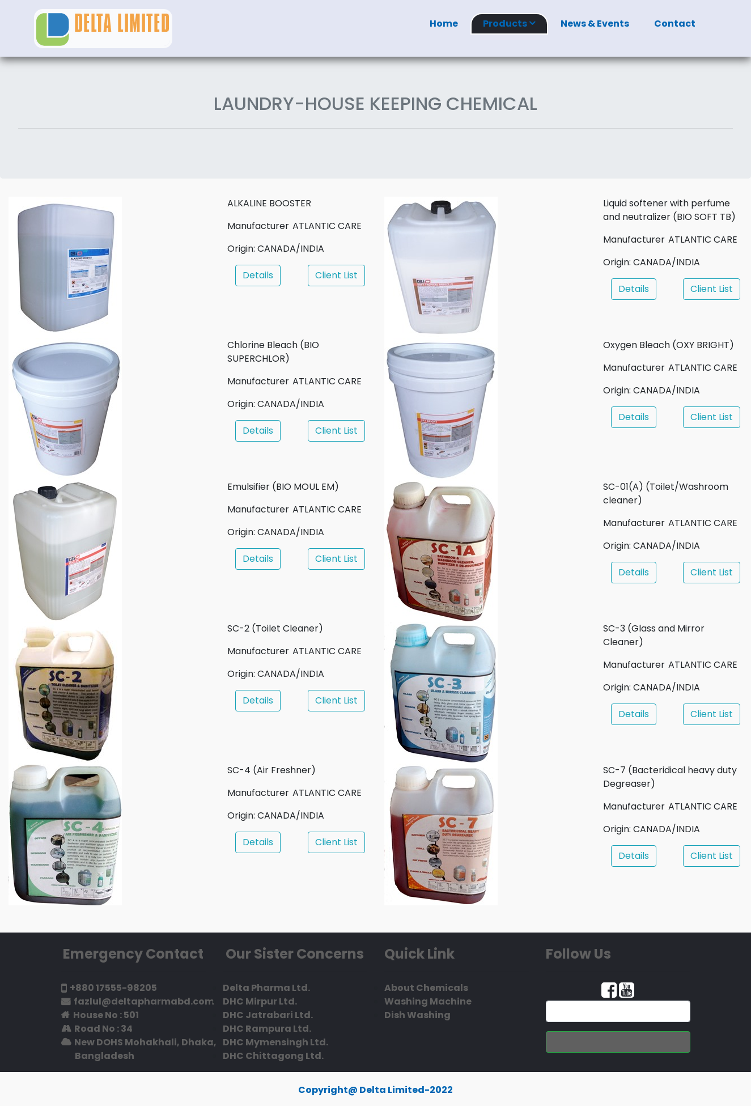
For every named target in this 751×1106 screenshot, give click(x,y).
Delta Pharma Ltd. (266, 987)
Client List (336, 275)
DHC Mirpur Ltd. (260, 1001)
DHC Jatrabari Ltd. (268, 1015)
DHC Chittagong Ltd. (273, 1055)
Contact (674, 23)
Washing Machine (428, 1001)
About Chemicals (426, 987)
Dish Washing (417, 1015)
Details (258, 275)
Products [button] (509, 23)
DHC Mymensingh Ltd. (275, 1042)
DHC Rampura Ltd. (267, 1028)
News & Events (595, 23)
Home (444, 23)
